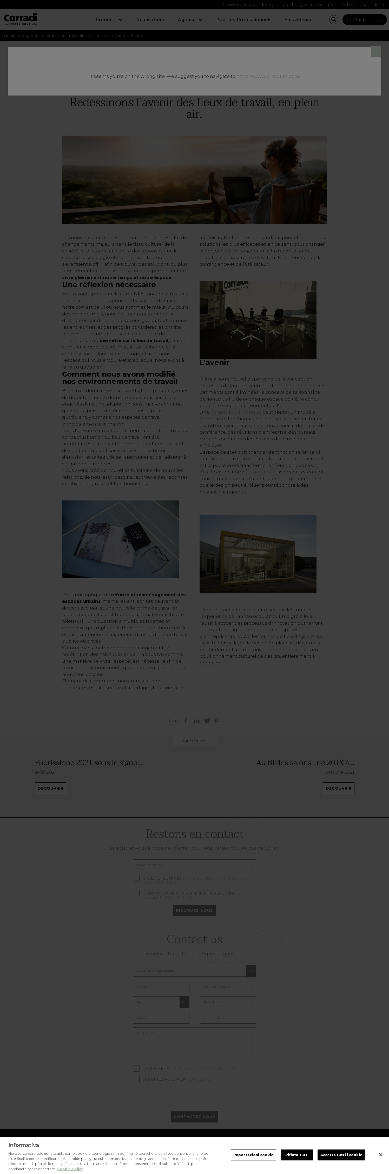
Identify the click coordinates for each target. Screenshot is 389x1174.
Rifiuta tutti (297, 1160)
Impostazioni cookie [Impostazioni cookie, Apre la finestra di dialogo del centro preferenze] (253, 1160)
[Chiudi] (380, 1160)
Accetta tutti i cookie (341, 1160)
